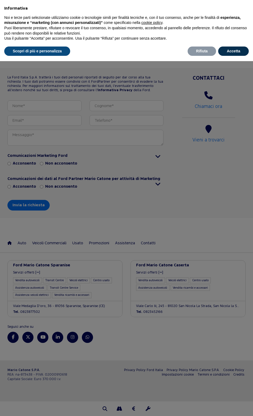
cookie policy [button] (151, 22)
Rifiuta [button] (202, 51)
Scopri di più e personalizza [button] (37, 51)
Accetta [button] (233, 51)
